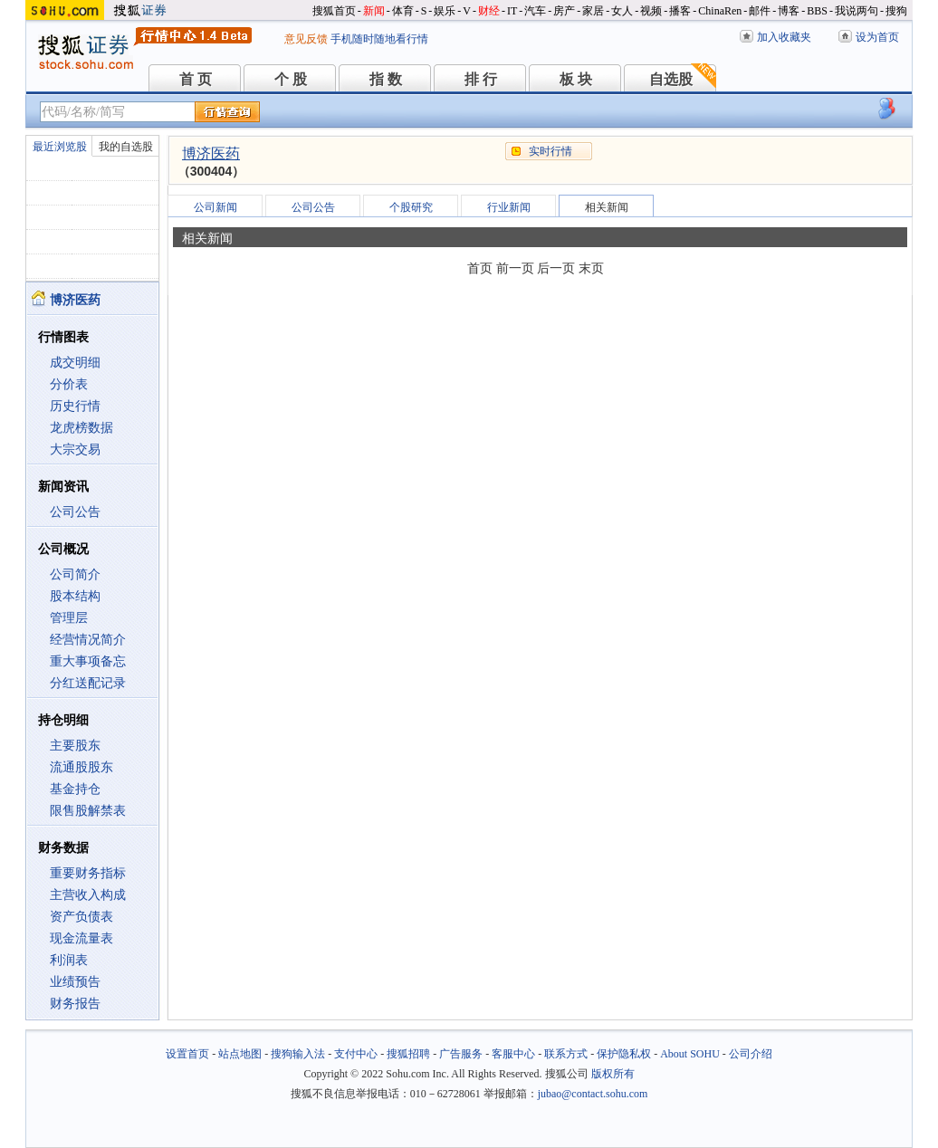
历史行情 (75, 406)
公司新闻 (215, 207)
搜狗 (896, 11)
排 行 (480, 79)
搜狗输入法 (298, 1054)
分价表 (69, 384)
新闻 (374, 11)
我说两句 (856, 11)
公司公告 (75, 512)
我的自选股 (126, 146)
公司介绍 (750, 1054)
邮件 (759, 11)
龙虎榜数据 (81, 428)
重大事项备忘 (88, 661)
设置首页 (187, 1054)
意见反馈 (306, 39)
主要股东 (75, 745)
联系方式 (566, 1054)
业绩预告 (75, 982)
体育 (403, 11)
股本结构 (75, 596)
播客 (680, 11)
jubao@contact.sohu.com (593, 1093)
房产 (564, 11)
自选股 (671, 79)
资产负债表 (81, 916)
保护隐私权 (624, 1054)
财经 (489, 11)
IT (512, 11)
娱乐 (444, 11)
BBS (817, 11)
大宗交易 (75, 449)
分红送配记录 (88, 683)
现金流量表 (81, 938)
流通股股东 (81, 767)
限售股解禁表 (88, 811)
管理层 (69, 618)
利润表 (69, 960)
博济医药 (211, 153)
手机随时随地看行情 (379, 39)
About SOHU (690, 1054)
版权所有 (613, 1073)
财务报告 (75, 1003)
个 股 (290, 79)
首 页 (195, 79)
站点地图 (240, 1054)
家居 (593, 11)
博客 (788, 11)
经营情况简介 (88, 639)
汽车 (535, 11)
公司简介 (75, 574)
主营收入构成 (88, 895)
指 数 (385, 79)
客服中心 (513, 1054)
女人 (622, 11)
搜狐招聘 (408, 1054)
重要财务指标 (88, 873)
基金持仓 (75, 789)
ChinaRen (720, 11)
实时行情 (550, 151)
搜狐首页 (334, 11)
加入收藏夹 (784, 37)
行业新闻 (509, 207)
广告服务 (461, 1054)
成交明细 (75, 362)
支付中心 (356, 1054)
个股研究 (411, 207)
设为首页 (877, 37)
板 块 (576, 79)
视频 (651, 11)
